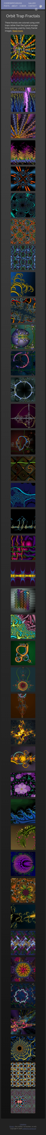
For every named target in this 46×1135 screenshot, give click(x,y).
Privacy (11, 1126)
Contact (32, 6)
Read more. (18, 31)
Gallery (32, 3)
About (15, 6)
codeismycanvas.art (29, 1129)
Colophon (23, 1124)
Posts (6, 6)
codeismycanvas (13, 3)
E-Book (23, 6)
